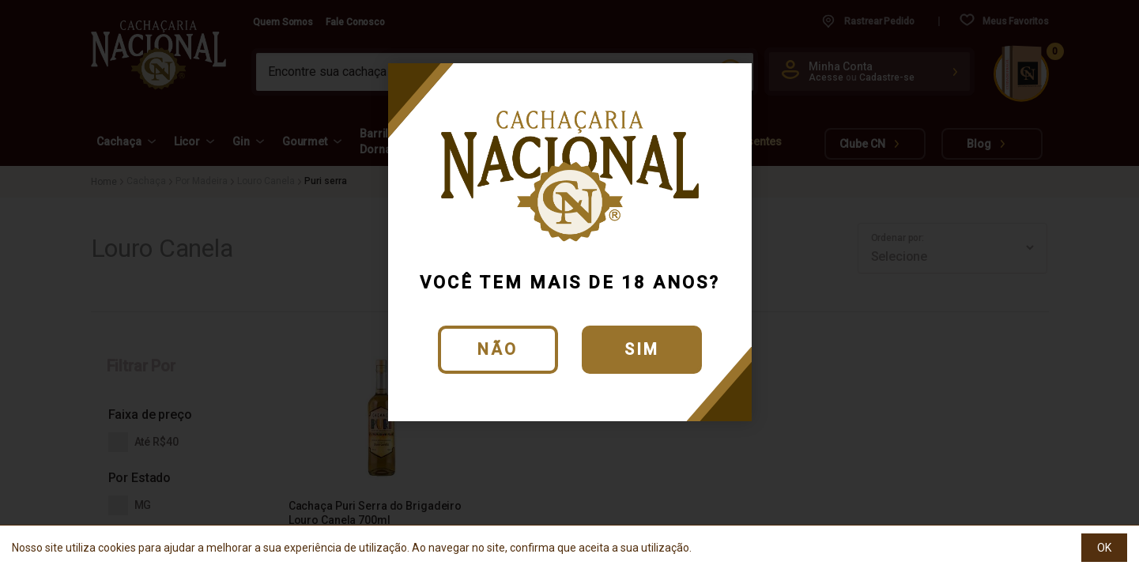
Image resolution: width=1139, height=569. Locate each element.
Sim (641, 349)
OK (1104, 547)
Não (497, 349)
